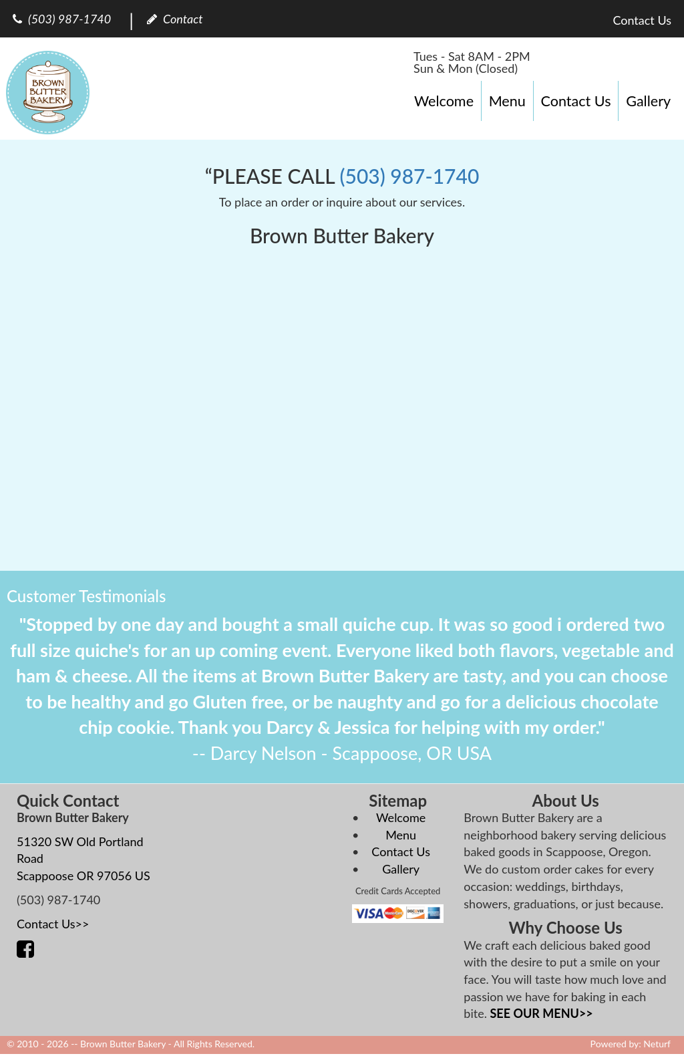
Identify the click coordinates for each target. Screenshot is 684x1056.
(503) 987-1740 (409, 176)
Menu (507, 101)
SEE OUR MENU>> (541, 1013)
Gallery (648, 101)
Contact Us (575, 101)
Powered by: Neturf (630, 1043)
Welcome (444, 101)
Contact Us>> (53, 923)
